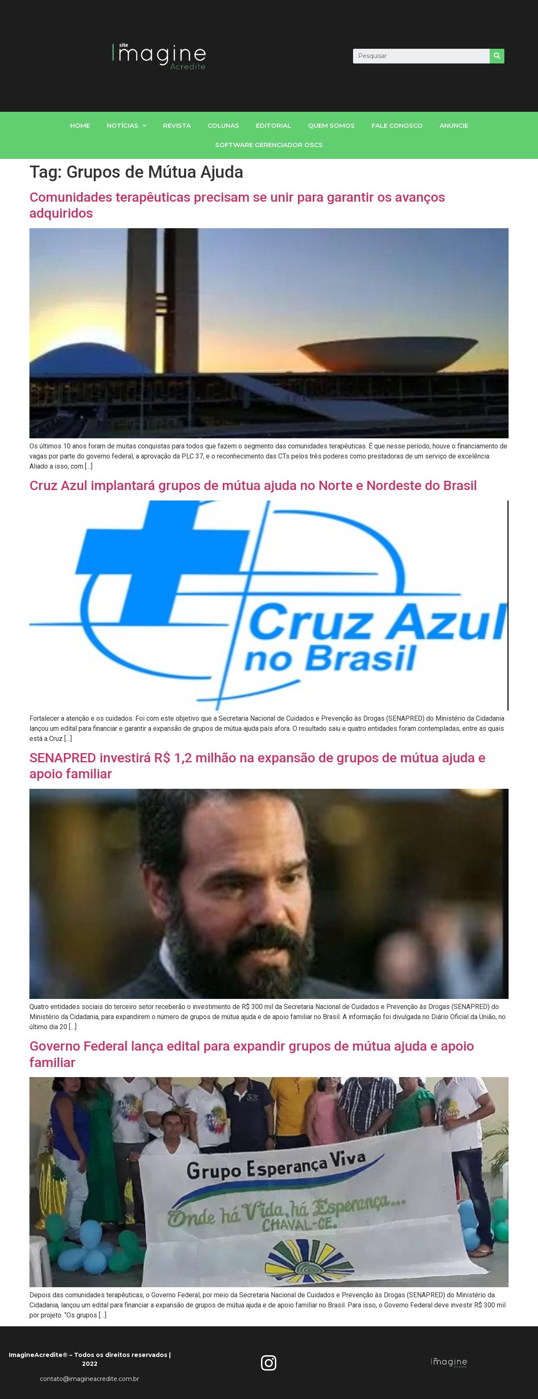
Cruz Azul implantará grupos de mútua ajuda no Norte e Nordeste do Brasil (253, 485)
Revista (177, 125)
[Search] (497, 56)
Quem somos (331, 125)
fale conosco (397, 125)
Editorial (273, 125)
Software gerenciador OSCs (269, 145)
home (80, 125)
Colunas (223, 125)
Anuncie (454, 125)
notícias (126, 125)
